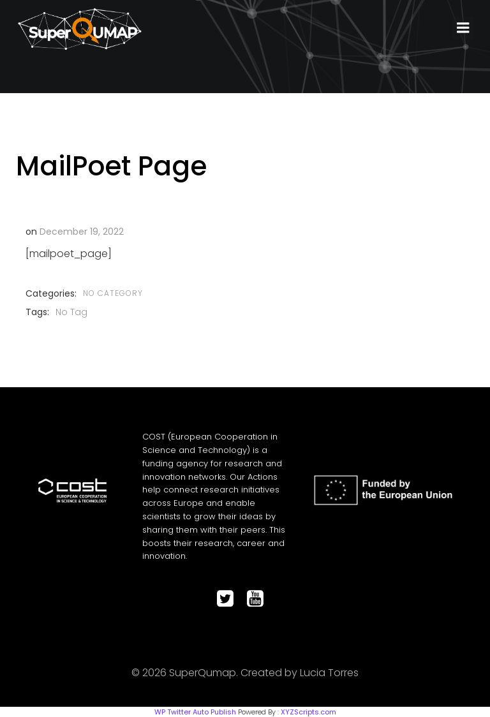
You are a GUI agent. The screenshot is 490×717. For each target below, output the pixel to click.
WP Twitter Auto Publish (195, 711)
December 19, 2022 (81, 231)
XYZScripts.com (308, 711)
